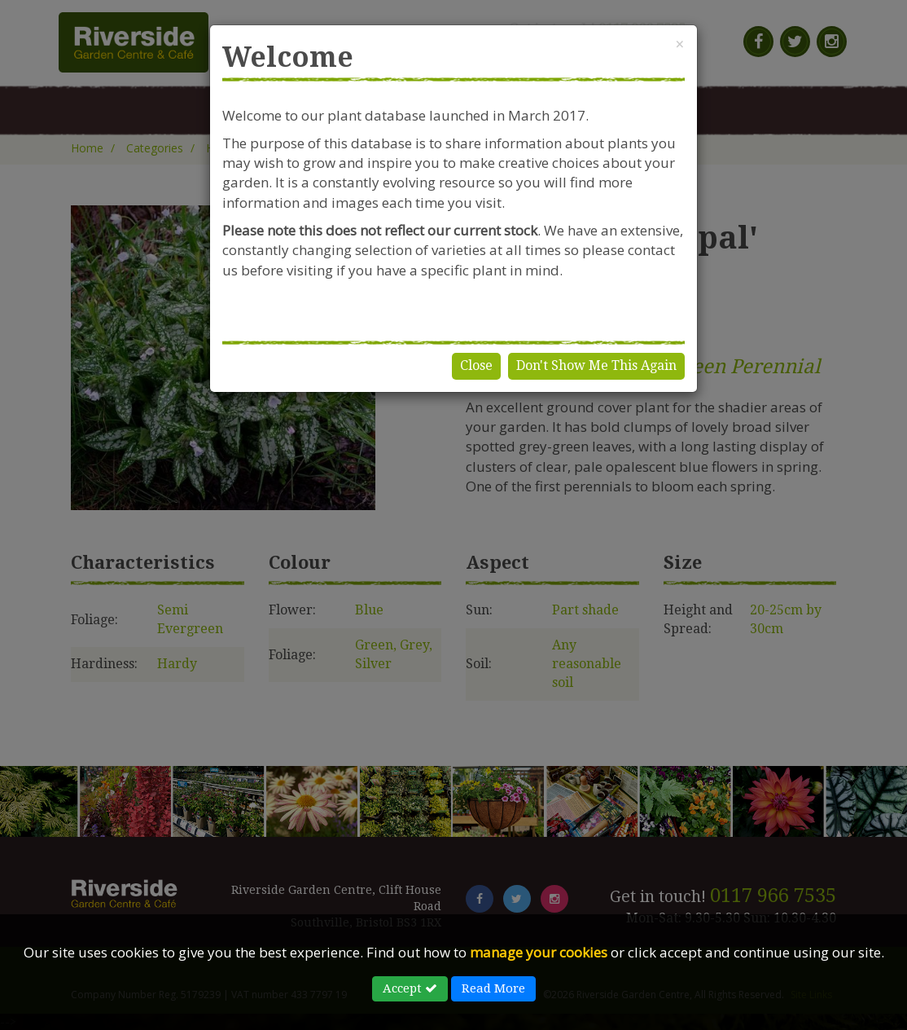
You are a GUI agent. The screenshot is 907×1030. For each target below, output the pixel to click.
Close (476, 365)
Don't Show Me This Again (596, 365)
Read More (493, 988)
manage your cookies (538, 952)
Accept (410, 988)
